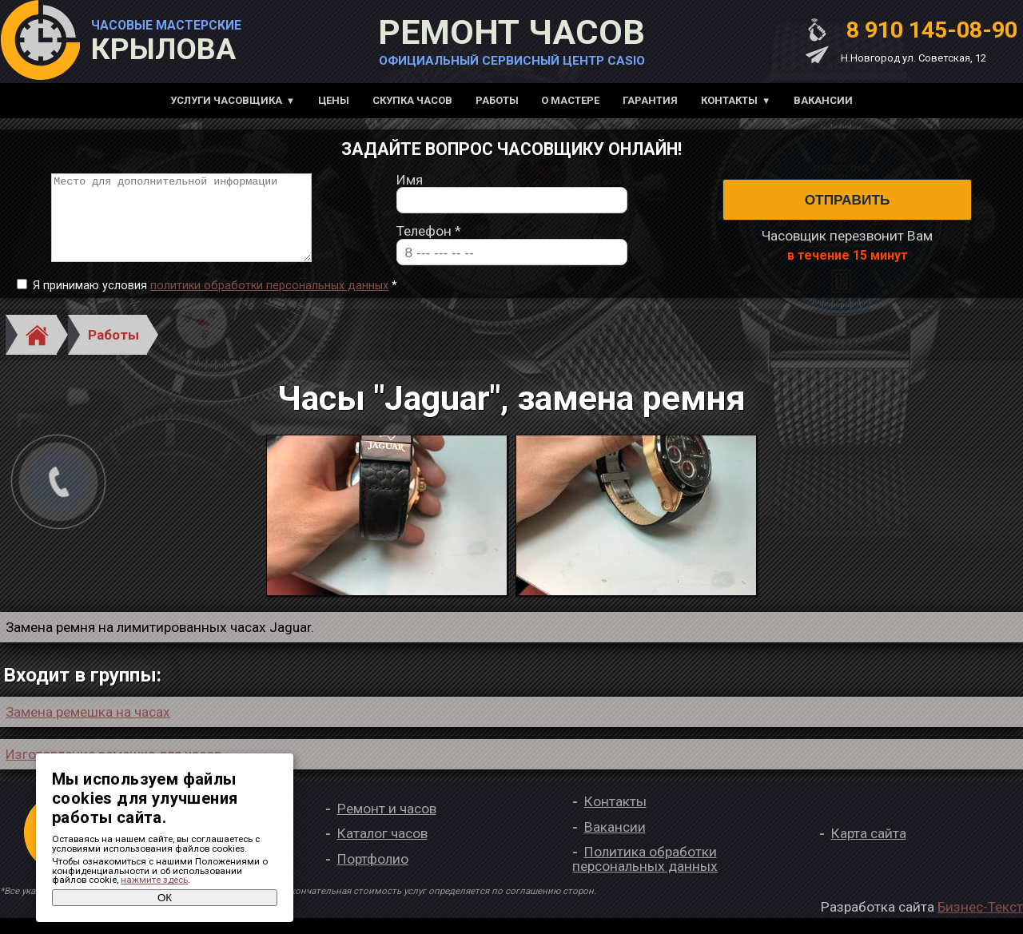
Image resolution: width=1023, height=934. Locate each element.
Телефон (428, 240)
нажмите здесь (154, 879)
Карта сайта (868, 850)
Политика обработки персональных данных (645, 875)
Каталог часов (382, 850)
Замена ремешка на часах (88, 728)
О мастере (570, 100)
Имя (409, 188)
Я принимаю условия (215, 302)
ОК (164, 898)
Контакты (729, 100)
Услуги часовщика (226, 100)
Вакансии (823, 100)
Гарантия (650, 100)
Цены (333, 100)
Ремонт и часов (386, 825)
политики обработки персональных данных (269, 301)
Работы (497, 100)
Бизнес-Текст (980, 923)
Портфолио (372, 875)
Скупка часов (412, 100)
